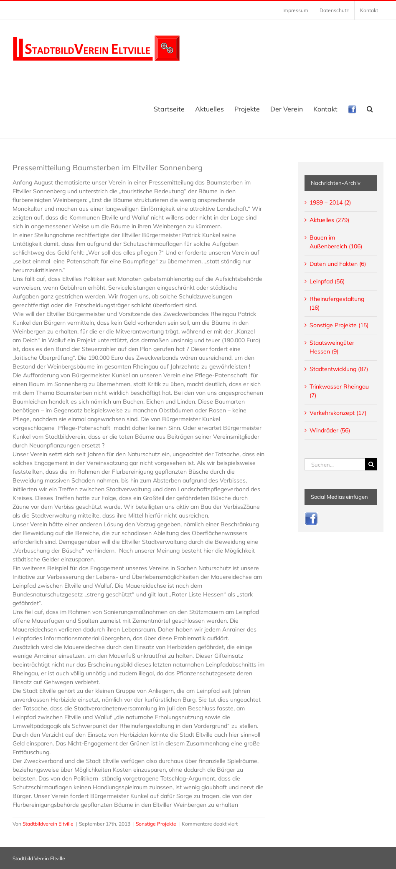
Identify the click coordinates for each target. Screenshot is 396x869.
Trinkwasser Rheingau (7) (339, 391)
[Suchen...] (335, 464)
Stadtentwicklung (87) (339, 369)
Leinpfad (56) (327, 281)
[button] (370, 109)
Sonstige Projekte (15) (339, 325)
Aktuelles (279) (329, 220)
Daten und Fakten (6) (338, 264)
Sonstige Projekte (156, 824)
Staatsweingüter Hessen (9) (332, 347)
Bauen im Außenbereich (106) (336, 242)
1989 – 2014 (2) (330, 202)
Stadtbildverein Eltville (48, 824)
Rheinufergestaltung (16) (337, 303)
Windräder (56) (330, 430)
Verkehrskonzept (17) (338, 413)
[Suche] (371, 464)
